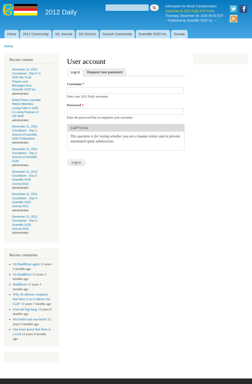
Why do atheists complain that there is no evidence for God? (31, 299)
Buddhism (20, 284)
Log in (77, 71)
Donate (179, 34)
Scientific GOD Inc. (153, 34)
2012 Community (36, 34)
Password (75, 105)
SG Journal (63, 34)
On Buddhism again (26, 264)
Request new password (104, 72)
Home (11, 34)
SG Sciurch (87, 34)
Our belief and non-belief (30, 319)
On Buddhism (22, 274)
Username (75, 84)
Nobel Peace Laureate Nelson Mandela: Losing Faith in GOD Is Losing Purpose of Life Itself (26, 107)
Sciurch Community (117, 34)
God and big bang (25, 309)
